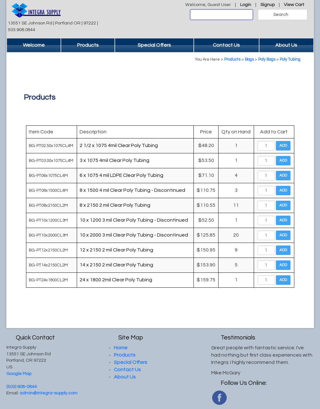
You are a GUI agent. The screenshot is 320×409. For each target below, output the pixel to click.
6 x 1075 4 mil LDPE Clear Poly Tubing (121, 175)
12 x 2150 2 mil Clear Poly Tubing (116, 249)
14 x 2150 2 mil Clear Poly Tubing (116, 264)
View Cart (294, 4)
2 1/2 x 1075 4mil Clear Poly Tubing (119, 145)
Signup (267, 4)
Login (245, 4)
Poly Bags (266, 59)
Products (88, 45)
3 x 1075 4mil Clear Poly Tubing (114, 160)
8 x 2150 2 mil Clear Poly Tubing (115, 205)
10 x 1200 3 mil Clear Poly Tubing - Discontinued (134, 220)
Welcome (34, 45)
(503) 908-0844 (21, 386)
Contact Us (226, 45)
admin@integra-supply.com (48, 393)
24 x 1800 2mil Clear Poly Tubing (116, 279)
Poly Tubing (290, 59)
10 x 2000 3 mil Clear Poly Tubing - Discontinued (134, 235)
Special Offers (154, 45)
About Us (286, 45)
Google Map (18, 373)
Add (283, 146)
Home (120, 347)
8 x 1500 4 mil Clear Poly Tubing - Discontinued (132, 190)
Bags (249, 59)
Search (280, 14)
